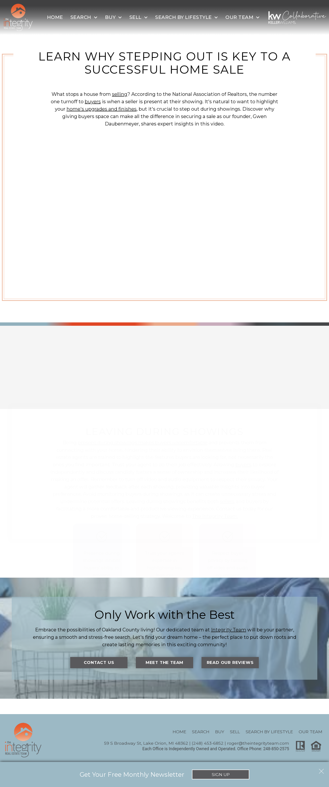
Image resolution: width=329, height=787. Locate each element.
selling (119, 94)
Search (200, 731)
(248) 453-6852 (207, 743)
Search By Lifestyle (269, 731)
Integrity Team (228, 630)
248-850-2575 (276, 749)
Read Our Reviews (230, 662)
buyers (93, 101)
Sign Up (221, 774)
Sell (235, 731)
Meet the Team (164, 662)
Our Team (310, 731)
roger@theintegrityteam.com (258, 743)
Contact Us (99, 662)
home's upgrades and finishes (102, 109)
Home (55, 17)
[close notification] (321, 769)
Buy (219, 731)
